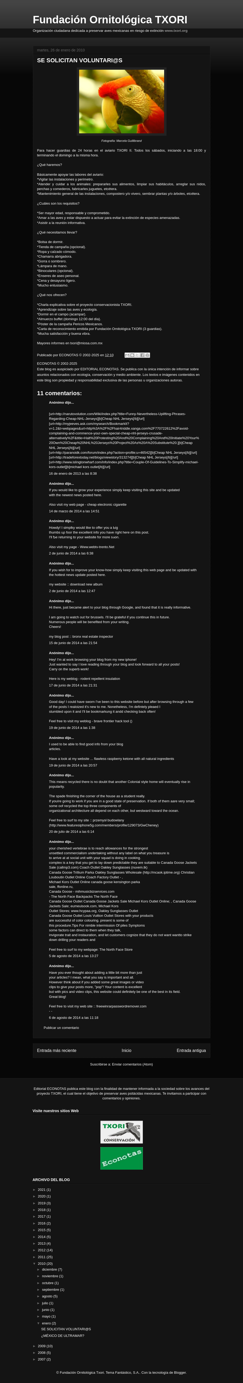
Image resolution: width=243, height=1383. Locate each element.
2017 (42, 1216)
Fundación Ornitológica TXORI (110, 19)
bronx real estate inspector (93, 636)
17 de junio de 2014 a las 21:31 (73, 685)
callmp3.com (67, 867)
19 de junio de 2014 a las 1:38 (72, 728)
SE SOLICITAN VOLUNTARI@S (66, 1329)
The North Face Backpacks (72, 896)
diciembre (50, 1269)
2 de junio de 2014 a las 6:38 (71, 553)
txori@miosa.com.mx (86, 343)
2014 (42, 1237)
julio (45, 1303)
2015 (42, 1230)
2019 (42, 1203)
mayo (46, 1316)
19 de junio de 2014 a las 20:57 (73, 765)
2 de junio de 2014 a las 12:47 (72, 591)
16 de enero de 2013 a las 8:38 (73, 473)
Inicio (126, 1050)
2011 (42, 1257)
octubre (48, 1283)
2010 (42, 1264)
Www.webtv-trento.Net (97, 547)
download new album (86, 584)
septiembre (51, 1290)
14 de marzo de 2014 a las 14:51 (74, 511)
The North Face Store (116, 950)
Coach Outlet (89, 867)
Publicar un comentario (61, 1028)
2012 (42, 1250)
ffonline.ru (65, 887)
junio (46, 1310)
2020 (42, 1196)
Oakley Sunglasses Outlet (118, 911)
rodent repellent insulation (100, 679)
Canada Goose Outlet (66, 901)
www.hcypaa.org (83, 911)
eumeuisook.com (83, 906)
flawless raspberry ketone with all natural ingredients (134, 759)
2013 (42, 1243)
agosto (47, 1296)
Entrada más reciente (56, 1050)
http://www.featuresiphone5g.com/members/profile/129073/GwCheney (103, 825)
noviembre (50, 1276)
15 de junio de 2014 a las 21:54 (73, 643)
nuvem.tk (139, 867)
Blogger (180, 1373)
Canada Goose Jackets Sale (105, 901)
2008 (42, 1353)
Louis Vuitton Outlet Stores (103, 916)
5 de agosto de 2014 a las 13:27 (74, 956)
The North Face (105, 896)
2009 (42, 1346)
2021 (42, 1190)
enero (47, 1323)
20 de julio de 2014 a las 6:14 (71, 832)
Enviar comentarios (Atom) (132, 1064)
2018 (42, 1210)
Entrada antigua (191, 1050)
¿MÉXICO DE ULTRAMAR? (62, 1336)
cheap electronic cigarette (106, 504)
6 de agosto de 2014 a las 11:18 (74, 1018)
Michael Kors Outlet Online (69, 882)
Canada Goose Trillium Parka (71, 872)
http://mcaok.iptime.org (161, 872)
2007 (42, 1359)
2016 (42, 1223)
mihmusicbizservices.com (94, 891)
